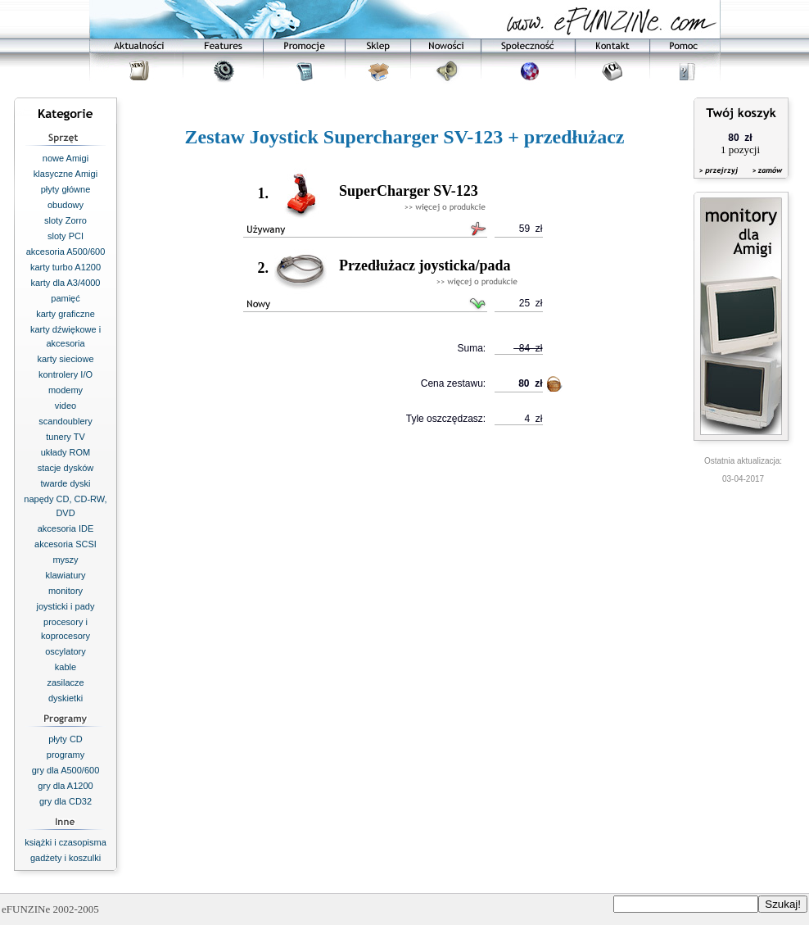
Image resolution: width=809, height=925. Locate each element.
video (65, 405)
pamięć (65, 298)
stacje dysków (65, 468)
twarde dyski (65, 483)
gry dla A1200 (65, 786)
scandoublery (65, 421)
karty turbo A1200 (65, 267)
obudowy (65, 205)
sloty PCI (65, 236)
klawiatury (66, 575)
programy (65, 754)
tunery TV (65, 437)
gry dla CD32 (65, 801)
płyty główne (66, 189)
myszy (65, 560)
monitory (65, 591)
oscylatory (65, 651)
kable (65, 667)
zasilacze (65, 682)
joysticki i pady (66, 606)
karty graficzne (65, 314)
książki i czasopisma (65, 842)
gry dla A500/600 (66, 770)
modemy (65, 390)
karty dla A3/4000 (65, 283)
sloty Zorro (65, 220)
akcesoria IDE (65, 528)
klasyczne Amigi (65, 174)
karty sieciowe (65, 359)
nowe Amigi (65, 158)
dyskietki (65, 698)
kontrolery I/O (65, 374)
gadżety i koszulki (65, 858)
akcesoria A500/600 (66, 251)
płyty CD (65, 739)
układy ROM (66, 452)
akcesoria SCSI (65, 544)
